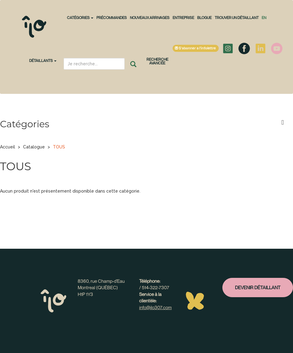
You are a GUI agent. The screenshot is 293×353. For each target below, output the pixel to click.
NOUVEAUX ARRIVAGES (150, 17)
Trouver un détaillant (237, 17)
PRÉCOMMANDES (111, 17)
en (264, 17)
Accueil (7, 146)
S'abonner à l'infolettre (196, 48)
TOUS (59, 146)
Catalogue (34, 146)
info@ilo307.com (155, 307)
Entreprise (183, 17)
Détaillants (43, 60)
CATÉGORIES (80, 17)
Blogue (204, 17)
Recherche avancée (157, 61)
